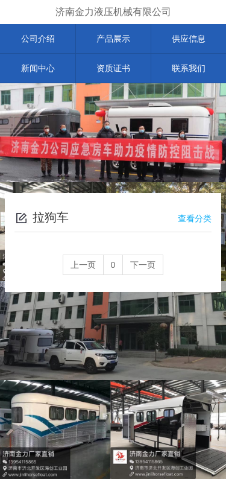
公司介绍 (38, 38)
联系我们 (189, 68)
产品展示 (113, 38)
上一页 (83, 265)
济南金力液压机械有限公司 (113, 12)
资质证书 (113, 68)
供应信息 (189, 38)
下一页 (142, 265)
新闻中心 (38, 68)
